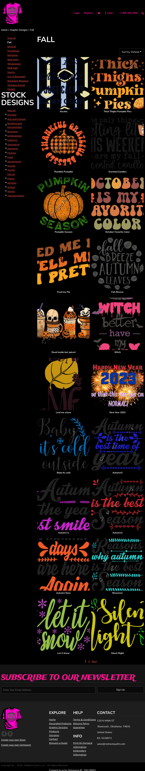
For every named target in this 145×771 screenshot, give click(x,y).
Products (54, 731)
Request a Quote (58, 743)
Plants (10, 178)
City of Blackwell (16, 76)
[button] (98, 13)
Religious (12, 55)
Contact (53, 739)
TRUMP (11, 89)
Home (4, 30)
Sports (11, 72)
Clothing (12, 140)
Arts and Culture (16, 119)
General (11, 46)
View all (11, 38)
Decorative (13, 144)
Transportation (15, 195)
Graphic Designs (19, 30)
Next (94, 661)
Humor (11, 169)
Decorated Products (60, 723)
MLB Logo (12, 67)
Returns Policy (81, 723)
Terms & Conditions (84, 719)
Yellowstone (14, 63)
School (11, 187)
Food (10, 157)
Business (12, 131)
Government (14, 161)
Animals (12, 114)
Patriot (11, 174)
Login (77, 12)
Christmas (13, 50)
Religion (12, 182)
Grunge (11, 165)
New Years (13, 59)
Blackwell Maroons (17, 80)
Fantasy (11, 152)
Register (88, 12)
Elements (12, 148)
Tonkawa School (16, 85)
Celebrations (14, 135)
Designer (54, 735)
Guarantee (79, 727)
